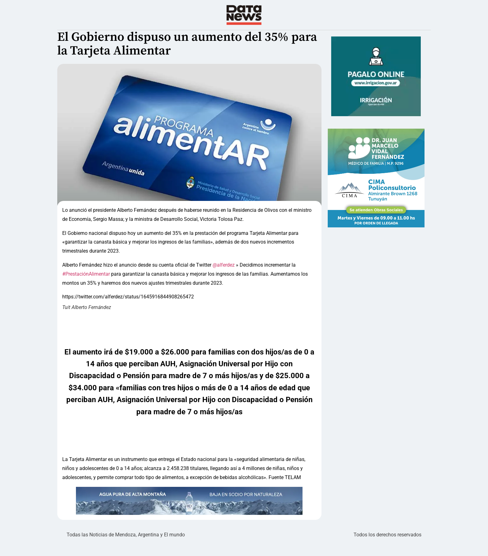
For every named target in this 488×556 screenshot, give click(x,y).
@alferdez (224, 277)
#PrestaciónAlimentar (86, 286)
